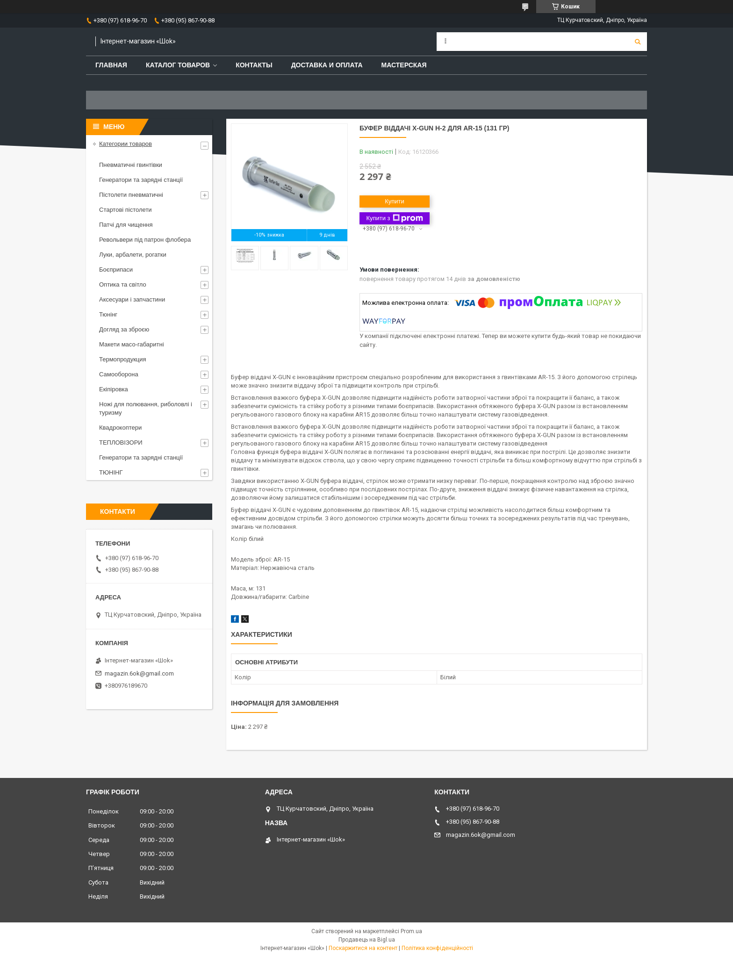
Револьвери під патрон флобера (145, 239)
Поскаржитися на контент (363, 948)
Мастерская (404, 65)
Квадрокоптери (120, 427)
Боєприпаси (116, 269)
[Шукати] (637, 41)
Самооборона (118, 374)
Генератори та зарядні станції (141, 179)
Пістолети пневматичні (131, 194)
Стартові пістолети (125, 209)
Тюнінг (108, 314)
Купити (394, 201)
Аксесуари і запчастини (132, 299)
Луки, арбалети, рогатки (132, 254)
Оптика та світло (122, 284)
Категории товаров (125, 143)
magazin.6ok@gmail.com (139, 673)
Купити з (394, 218)
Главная (111, 65)
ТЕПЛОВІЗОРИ (121, 442)
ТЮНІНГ (111, 472)
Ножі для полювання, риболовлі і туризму (145, 408)
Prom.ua (411, 931)
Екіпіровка (113, 389)
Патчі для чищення (126, 224)
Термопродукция (122, 359)
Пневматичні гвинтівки (130, 164)
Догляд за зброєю (124, 329)
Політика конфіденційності (437, 948)
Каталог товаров (178, 65)
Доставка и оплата (327, 65)
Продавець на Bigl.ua (366, 939)
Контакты (254, 65)
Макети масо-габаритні (131, 344)
